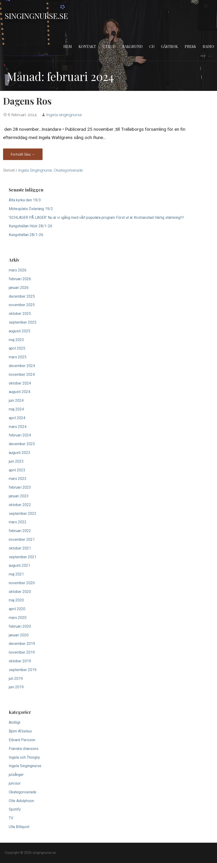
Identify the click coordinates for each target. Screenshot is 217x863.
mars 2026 (17, 270)
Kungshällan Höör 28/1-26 (30, 226)
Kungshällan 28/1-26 (26, 235)
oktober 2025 (20, 313)
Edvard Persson (22, 740)
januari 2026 (19, 287)
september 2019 (22, 670)
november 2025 (22, 305)
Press (190, 46)
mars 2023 (17, 478)
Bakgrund (132, 46)
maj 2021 (16, 574)
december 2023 (22, 444)
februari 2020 (20, 626)
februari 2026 (20, 279)
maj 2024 (16, 409)
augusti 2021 (19, 565)
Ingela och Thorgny (24, 757)
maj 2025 (16, 340)
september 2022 (22, 513)
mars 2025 (17, 357)
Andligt (14, 722)
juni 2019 (16, 687)
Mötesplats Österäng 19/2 (31, 209)
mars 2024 (17, 426)
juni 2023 (16, 461)
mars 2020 (17, 617)
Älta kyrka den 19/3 (25, 200)
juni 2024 (16, 400)
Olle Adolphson (21, 801)
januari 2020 (19, 635)
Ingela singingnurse (64, 114)
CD (151, 46)
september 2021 (22, 557)
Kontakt (87, 46)
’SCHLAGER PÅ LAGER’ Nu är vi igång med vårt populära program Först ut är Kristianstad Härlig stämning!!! (96, 217)
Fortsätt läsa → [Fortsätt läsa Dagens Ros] (23, 154)
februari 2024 (20, 435)
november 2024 (22, 374)
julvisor (15, 783)
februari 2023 (20, 487)
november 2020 (22, 583)
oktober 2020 (20, 591)
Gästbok (169, 46)
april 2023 (17, 470)
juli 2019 (16, 678)
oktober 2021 (20, 548)
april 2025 (17, 348)
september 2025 (22, 322)
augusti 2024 (19, 391)
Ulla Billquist (19, 827)
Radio (208, 46)
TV (11, 818)
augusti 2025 (19, 331)
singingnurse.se (36, 16)
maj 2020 (16, 600)
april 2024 (17, 418)
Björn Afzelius (20, 731)
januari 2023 (19, 496)
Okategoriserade (68, 170)
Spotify (15, 809)
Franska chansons (24, 748)
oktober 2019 (20, 661)
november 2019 (22, 652)
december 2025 (22, 296)
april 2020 (17, 609)
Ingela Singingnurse (35, 170)
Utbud (109, 46)
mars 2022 (17, 522)
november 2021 (22, 539)
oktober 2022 (20, 505)
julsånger (16, 774)
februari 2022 (20, 531)
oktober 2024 (20, 383)
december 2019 (22, 643)
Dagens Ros (27, 101)
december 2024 (22, 366)
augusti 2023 (19, 452)
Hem (67, 46)
